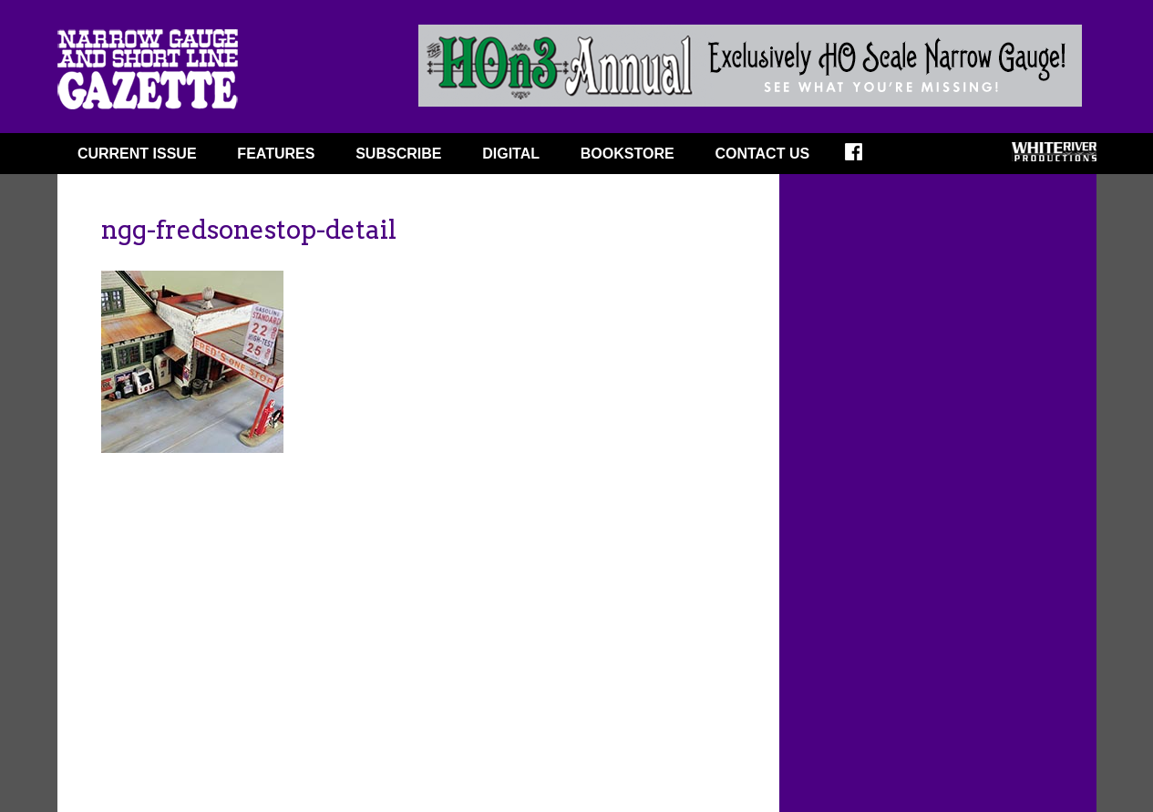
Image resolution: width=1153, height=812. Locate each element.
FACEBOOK (865, 157)
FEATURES (275, 153)
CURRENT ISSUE (137, 153)
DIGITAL (511, 153)
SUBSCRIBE (398, 153)
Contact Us (762, 153)
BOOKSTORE (627, 153)
